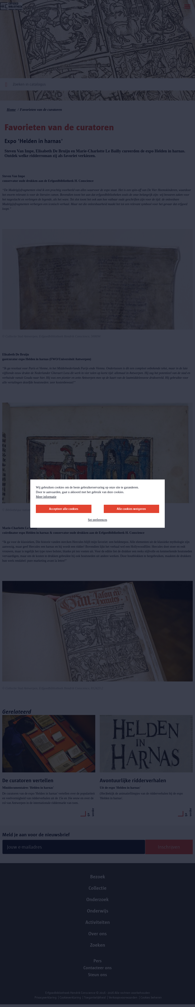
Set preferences (97, 519)
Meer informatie (46, 496)
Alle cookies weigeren (131, 509)
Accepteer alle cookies (63, 509)
